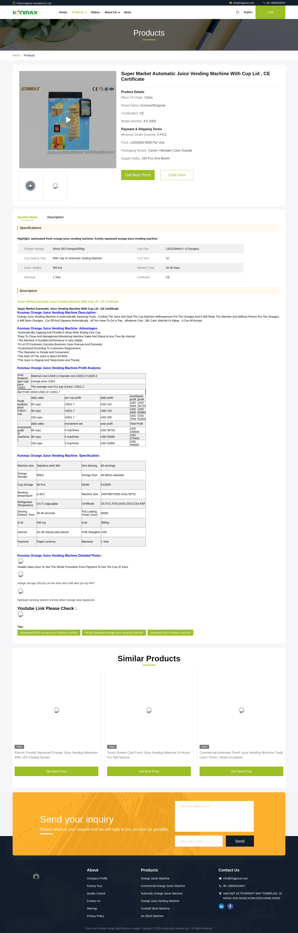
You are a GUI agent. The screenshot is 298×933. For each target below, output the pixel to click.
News (127, 12)
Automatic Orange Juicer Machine (162, 893)
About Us (112, 12)
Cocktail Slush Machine (155, 908)
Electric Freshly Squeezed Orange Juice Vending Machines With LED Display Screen (56, 755)
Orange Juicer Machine (155, 878)
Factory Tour (94, 885)
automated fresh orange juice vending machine (49, 632)
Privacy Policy (95, 916)
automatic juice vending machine (170, 632)
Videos (95, 12)
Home (63, 12)
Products (79, 12)
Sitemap (92, 908)
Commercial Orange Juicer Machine (163, 885)
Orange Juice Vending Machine (160, 901)
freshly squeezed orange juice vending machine (114, 632)
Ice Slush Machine (152, 916)
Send (239, 841)
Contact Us (94, 901)
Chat (270, 12)
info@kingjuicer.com (242, 3)
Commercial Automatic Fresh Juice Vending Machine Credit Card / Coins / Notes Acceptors (241, 755)
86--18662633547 (274, 3)
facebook (230, 906)
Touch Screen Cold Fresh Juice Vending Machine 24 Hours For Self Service (148, 755)
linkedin (221, 906)
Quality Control (96, 893)
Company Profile (97, 878)
